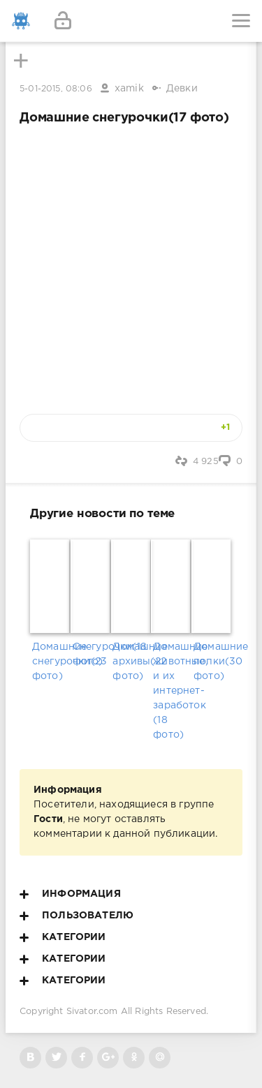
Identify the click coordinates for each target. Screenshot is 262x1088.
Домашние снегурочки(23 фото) (50, 661)
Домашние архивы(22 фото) (130, 661)
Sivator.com (92, 1011)
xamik (129, 88)
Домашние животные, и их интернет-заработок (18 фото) (171, 691)
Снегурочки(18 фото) (91, 654)
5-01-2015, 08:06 (56, 89)
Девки (182, 88)
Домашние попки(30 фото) (212, 661)
